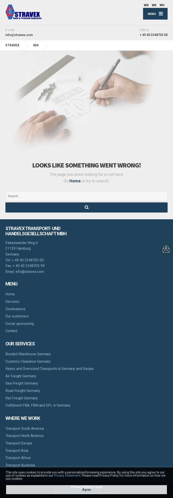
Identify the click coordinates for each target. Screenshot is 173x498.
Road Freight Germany (22, 391)
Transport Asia (16, 450)
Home (75, 181)
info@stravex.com (30, 271)
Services (12, 301)
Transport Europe (18, 443)
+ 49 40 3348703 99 (29, 266)
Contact (11, 331)
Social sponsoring (19, 323)
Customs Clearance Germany (28, 361)
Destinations (15, 309)
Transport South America (24, 428)
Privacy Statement (67, 475)
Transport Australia (20, 465)
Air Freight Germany (20, 376)
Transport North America (24, 436)
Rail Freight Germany (21, 398)
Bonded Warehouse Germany (28, 354)
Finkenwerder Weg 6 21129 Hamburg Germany (21, 248)
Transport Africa (17, 458)
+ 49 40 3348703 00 (28, 260)
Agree (86, 489)
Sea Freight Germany (21, 383)
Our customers (17, 316)
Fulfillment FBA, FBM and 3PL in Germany (38, 405)
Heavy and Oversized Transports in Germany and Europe (49, 369)
